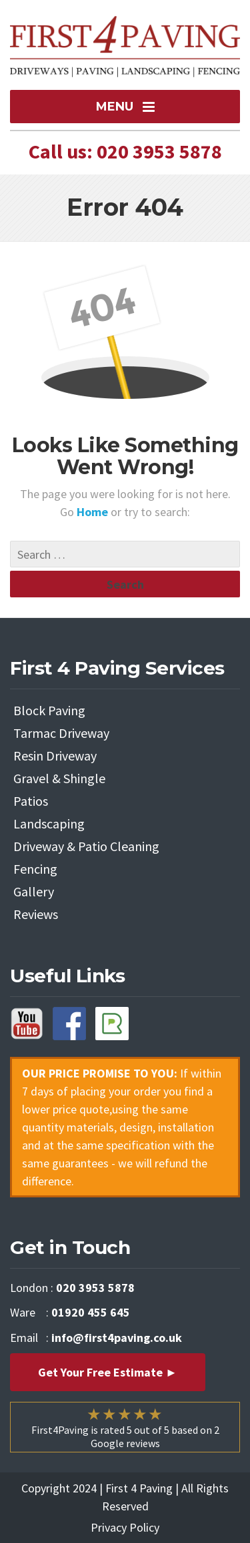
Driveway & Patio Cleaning (86, 846)
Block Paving (49, 710)
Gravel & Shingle (59, 778)
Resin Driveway (55, 755)
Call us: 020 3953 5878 (125, 151)
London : (72, 1287)
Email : (96, 1337)
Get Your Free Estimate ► (107, 1372)
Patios (30, 800)
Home (94, 511)
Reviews (35, 914)
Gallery (33, 891)
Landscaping (49, 823)
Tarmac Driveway (61, 733)
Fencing (35, 868)
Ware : (70, 1312)
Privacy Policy (125, 1527)
